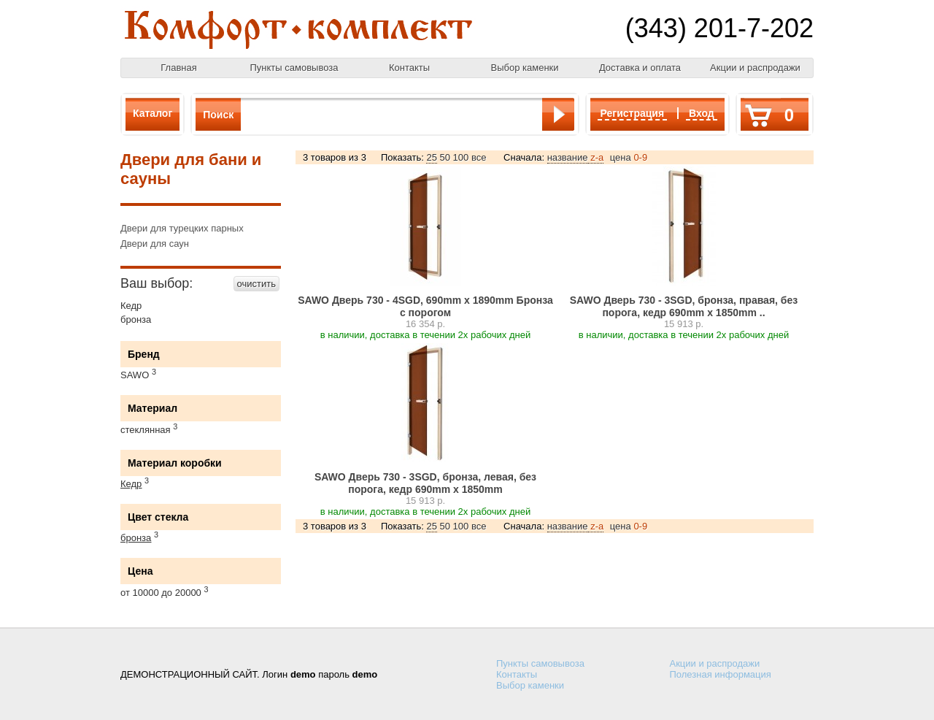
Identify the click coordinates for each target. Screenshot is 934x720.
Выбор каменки (524, 67)
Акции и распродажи (755, 67)
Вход (701, 113)
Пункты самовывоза (294, 67)
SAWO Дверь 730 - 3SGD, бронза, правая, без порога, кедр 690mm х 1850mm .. (684, 306)
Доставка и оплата (640, 67)
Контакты (409, 67)
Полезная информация (720, 674)
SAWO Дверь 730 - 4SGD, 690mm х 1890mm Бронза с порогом (425, 306)
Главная (178, 67)
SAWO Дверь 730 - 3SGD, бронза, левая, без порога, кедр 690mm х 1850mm (425, 483)
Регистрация (633, 113)
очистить (256, 283)
